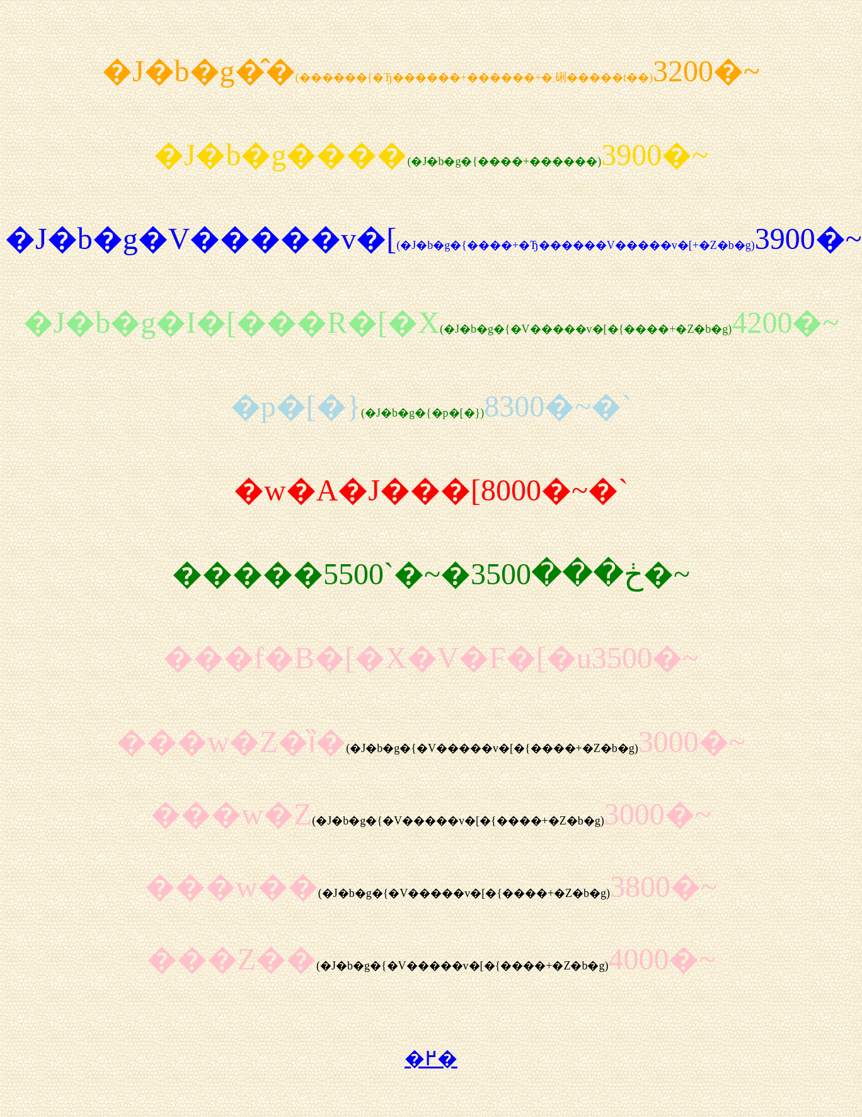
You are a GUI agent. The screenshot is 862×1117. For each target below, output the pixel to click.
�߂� (431, 1058)
